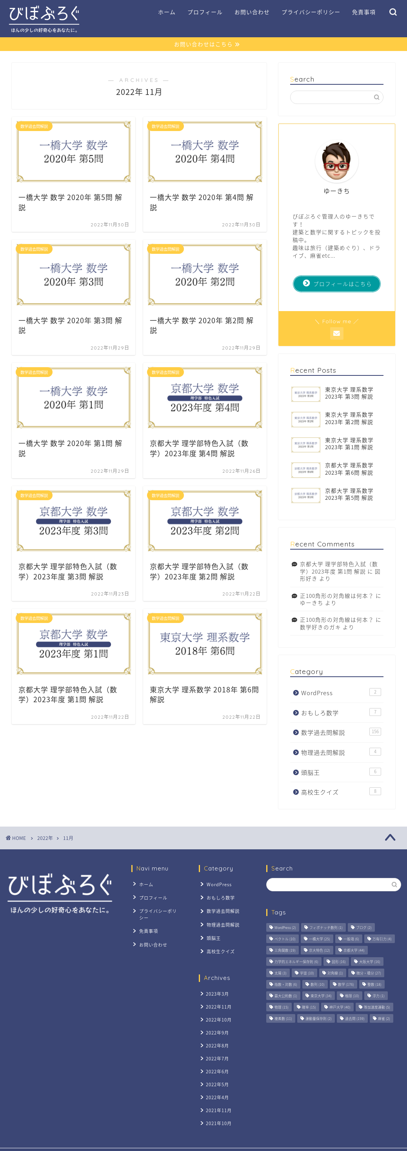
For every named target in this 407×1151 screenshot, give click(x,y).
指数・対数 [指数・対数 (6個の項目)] (285, 984)
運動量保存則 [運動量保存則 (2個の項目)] (318, 1019)
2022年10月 (218, 1011)
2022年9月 (216, 1023)
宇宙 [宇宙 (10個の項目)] (307, 973)
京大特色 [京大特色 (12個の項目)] (319, 950)
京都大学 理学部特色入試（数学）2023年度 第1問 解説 (339, 567)
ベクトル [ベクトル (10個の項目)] (285, 939)
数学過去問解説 (341, 732)
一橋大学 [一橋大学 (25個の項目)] (319, 939)
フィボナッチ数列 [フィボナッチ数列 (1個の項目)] (326, 928)
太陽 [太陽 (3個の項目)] (280, 973)
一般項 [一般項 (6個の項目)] (351, 939)
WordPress (341, 693)
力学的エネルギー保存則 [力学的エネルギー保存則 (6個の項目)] (296, 962)
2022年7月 (216, 1047)
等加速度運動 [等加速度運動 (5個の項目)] (377, 1007)
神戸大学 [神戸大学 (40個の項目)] (340, 1007)
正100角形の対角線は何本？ (337, 595)
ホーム (167, 12)
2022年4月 (216, 1083)
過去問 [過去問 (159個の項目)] (355, 1019)
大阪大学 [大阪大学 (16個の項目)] (369, 962)
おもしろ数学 (341, 712)
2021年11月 (218, 1096)
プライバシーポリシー (311, 12)
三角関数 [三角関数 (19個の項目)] (285, 950)
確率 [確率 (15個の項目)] (309, 1007)
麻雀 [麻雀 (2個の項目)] (384, 1019)
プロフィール (205, 12)
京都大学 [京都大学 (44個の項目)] (354, 950)
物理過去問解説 (341, 752)
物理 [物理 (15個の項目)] (281, 1007)
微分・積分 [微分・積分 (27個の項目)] (368, 973)
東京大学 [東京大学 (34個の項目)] (321, 996)
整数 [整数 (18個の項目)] (374, 984)
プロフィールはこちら (337, 283)
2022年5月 (216, 1072)
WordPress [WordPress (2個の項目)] (285, 928)
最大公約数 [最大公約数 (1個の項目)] (285, 996)
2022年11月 (218, 999)
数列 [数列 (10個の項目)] (318, 984)
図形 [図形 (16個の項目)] (339, 962)
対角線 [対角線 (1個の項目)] (335, 973)
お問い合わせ (252, 12)
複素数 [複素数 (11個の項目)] (283, 1019)
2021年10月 (218, 1108)
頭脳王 (341, 772)
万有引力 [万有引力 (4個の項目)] (382, 939)
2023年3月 (216, 987)
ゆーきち (311, 603)
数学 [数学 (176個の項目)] (346, 984)
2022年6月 (216, 1059)
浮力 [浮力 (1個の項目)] (378, 996)
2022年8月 (216, 1035)
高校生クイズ (341, 792)
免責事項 (364, 12)
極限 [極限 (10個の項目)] (352, 996)
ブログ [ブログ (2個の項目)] (364, 928)
